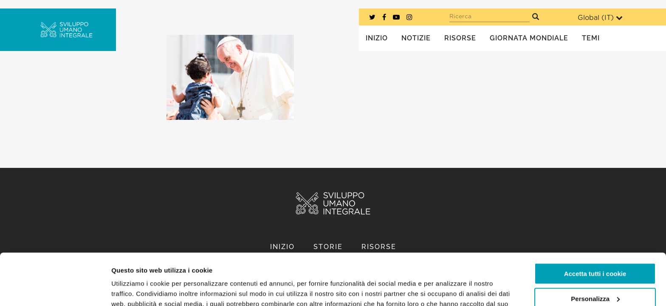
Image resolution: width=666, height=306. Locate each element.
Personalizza (595, 250)
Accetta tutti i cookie (595, 225)
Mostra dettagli (134, 289)
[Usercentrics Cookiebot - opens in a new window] (55, 289)
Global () (600, 17)
